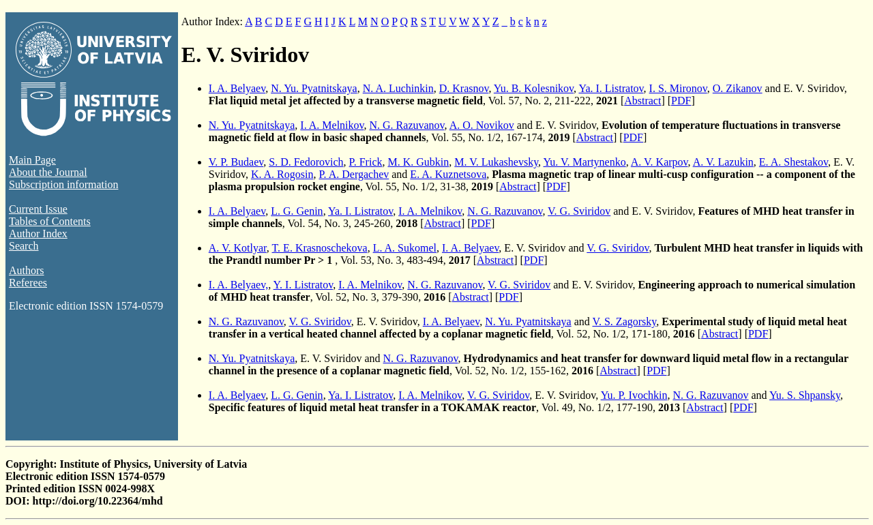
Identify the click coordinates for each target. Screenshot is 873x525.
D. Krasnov (464, 88)
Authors (26, 270)
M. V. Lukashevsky (496, 162)
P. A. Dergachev (354, 174)
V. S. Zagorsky (624, 321)
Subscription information (63, 184)
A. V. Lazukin (723, 162)
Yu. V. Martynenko (585, 162)
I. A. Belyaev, (238, 284)
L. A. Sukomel (404, 248)
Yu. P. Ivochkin (634, 395)
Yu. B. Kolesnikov (534, 88)
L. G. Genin (297, 211)
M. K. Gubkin (418, 162)
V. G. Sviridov (579, 211)
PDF (681, 100)
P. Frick (366, 162)
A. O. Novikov (481, 125)
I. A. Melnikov (332, 125)
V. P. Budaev (236, 162)
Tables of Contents (50, 221)
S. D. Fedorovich (306, 162)
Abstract (642, 100)
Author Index (38, 233)
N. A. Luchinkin (398, 88)
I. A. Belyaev (237, 88)
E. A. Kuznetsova (448, 174)
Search (24, 246)
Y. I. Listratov (303, 284)
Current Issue (38, 209)
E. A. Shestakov (793, 162)
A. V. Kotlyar (238, 248)
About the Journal (48, 172)
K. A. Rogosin (282, 174)
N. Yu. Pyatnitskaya (314, 88)
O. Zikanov (738, 88)
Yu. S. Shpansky (804, 395)
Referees (28, 282)
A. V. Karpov (659, 162)
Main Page (32, 160)
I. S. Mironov (678, 88)
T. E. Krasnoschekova (320, 248)
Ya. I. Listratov (610, 88)
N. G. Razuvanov (407, 125)
